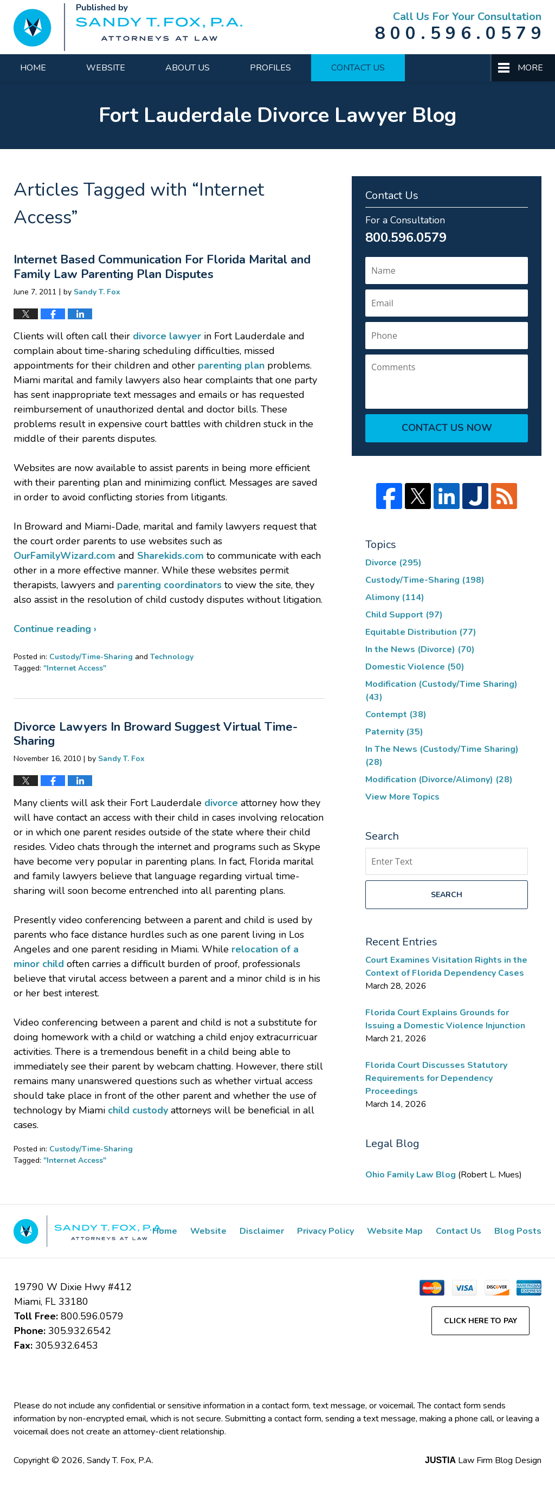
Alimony (394, 597)
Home (33, 68)
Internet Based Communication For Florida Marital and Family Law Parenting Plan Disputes (162, 267)
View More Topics (402, 797)
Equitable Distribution (420, 632)
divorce (221, 802)
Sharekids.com (170, 555)
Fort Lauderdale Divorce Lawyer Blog (128, 27)
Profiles (270, 68)
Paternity (394, 732)
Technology (171, 657)
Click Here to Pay (480, 1321)
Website (105, 68)
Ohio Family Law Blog (411, 1175)
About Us (187, 68)
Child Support (404, 615)
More (530, 68)
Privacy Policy (325, 1231)
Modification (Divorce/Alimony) (439, 779)
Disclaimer (262, 1231)
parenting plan (231, 365)
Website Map (395, 1231)
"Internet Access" (74, 668)
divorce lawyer (167, 336)
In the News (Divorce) (420, 649)
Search (446, 895)
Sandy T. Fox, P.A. (120, 1460)
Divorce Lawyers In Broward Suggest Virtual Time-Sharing (156, 734)
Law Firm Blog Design (483, 1460)
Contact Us (358, 68)
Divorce (393, 563)
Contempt (396, 714)
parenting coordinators (169, 584)
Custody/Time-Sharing (91, 657)
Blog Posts (517, 1231)
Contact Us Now (447, 427)
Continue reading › (55, 628)
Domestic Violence (414, 667)
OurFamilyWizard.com (64, 555)
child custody (138, 1110)
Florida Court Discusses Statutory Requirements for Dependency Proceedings (436, 1078)
